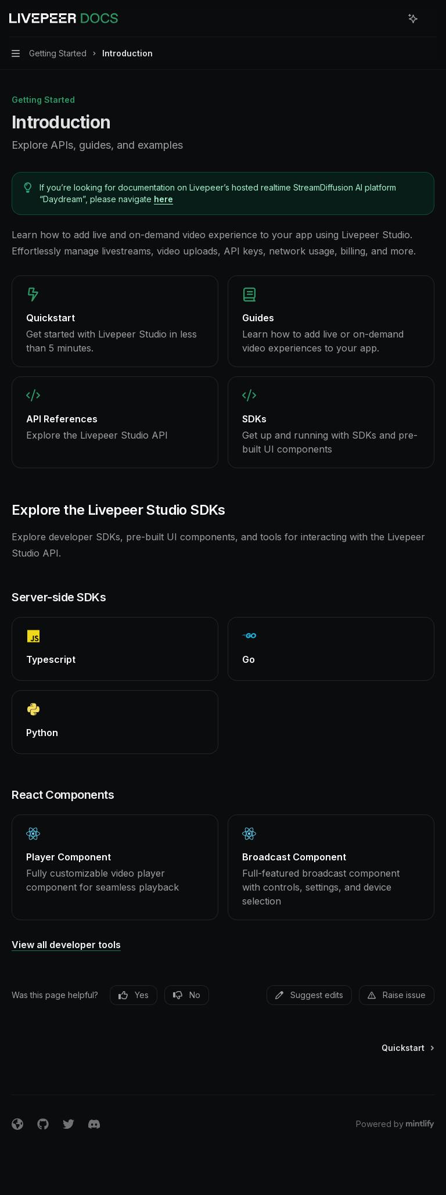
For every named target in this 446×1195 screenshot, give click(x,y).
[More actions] (431, 18)
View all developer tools (66, 944)
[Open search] (391, 18)
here (163, 199)
